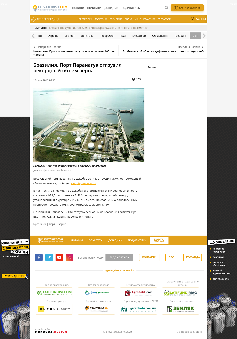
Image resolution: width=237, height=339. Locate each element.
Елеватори (164, 19)
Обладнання (132, 19)
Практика (149, 19)
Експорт (70, 35)
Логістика (100, 19)
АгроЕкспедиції (45, 19)
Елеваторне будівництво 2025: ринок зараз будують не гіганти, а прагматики (98, 27)
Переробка (85, 19)
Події (123, 35)
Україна (53, 35)
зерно (62, 224)
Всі (40, 35)
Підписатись (119, 257)
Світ (195, 35)
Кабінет (198, 19)
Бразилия (39, 224)
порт (52, 224)
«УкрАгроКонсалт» (83, 183)
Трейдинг (116, 19)
